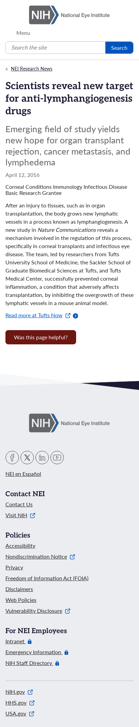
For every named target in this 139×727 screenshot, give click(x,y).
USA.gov (19, 713)
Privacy (14, 567)
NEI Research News (31, 69)
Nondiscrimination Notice (40, 556)
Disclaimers (19, 589)
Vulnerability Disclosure (37, 610)
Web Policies (20, 600)
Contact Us (19, 504)
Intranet (15, 641)
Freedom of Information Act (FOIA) (46, 578)
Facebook (12, 457)
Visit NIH (20, 515)
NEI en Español (23, 473)
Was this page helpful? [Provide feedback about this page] (41, 337)
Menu (23, 32)
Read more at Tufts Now (38, 315)
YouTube (57, 457)
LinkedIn (42, 457)
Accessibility (20, 545)
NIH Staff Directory (29, 663)
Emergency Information (34, 652)
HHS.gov (20, 702)
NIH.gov (19, 691)
